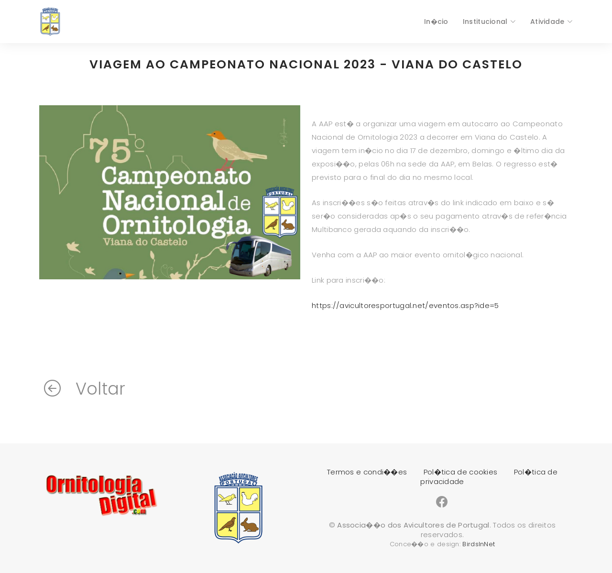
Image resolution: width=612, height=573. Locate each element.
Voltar (84, 388)
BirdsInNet (478, 544)
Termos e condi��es (367, 472)
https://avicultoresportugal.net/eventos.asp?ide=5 (405, 305)
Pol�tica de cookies (461, 472)
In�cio (436, 21)
